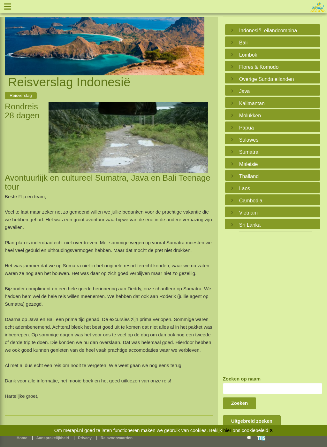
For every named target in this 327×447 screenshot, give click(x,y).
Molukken (250, 115)
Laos (244, 188)
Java (244, 91)
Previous (11, 38)
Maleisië (248, 164)
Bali (243, 42)
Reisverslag (21, 95)
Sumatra (248, 152)
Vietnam (248, 213)
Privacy (85, 438)
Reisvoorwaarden (117, 438)
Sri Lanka (250, 225)
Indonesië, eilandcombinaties (271, 30)
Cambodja (250, 200)
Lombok (248, 55)
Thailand (249, 176)
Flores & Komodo (259, 67)
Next (198, 38)
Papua (246, 127)
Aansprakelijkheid (52, 438)
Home (22, 438)
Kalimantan (252, 103)
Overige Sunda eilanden (266, 79)
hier (227, 430)
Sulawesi (249, 140)
